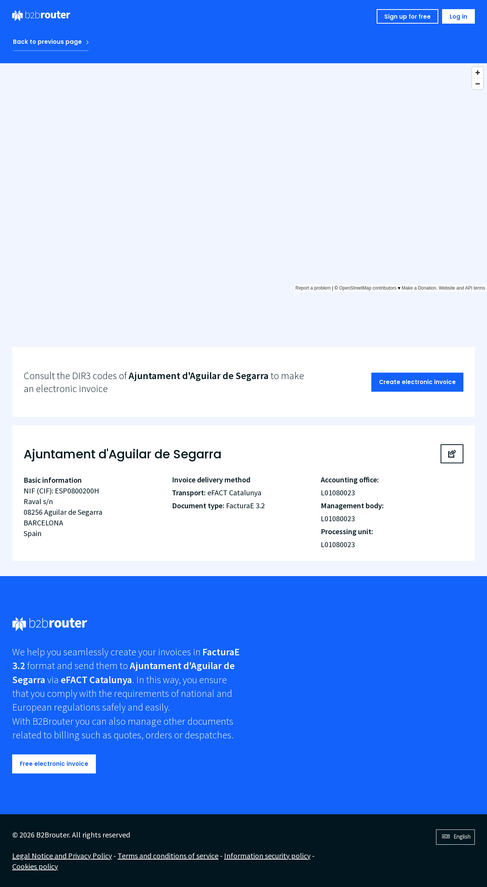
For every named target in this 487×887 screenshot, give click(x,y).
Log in (458, 17)
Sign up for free (407, 17)
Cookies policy (35, 866)
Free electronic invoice (54, 764)
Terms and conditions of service (168, 855)
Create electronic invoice (417, 382)
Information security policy (267, 855)
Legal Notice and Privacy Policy (62, 855)
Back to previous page (47, 42)
